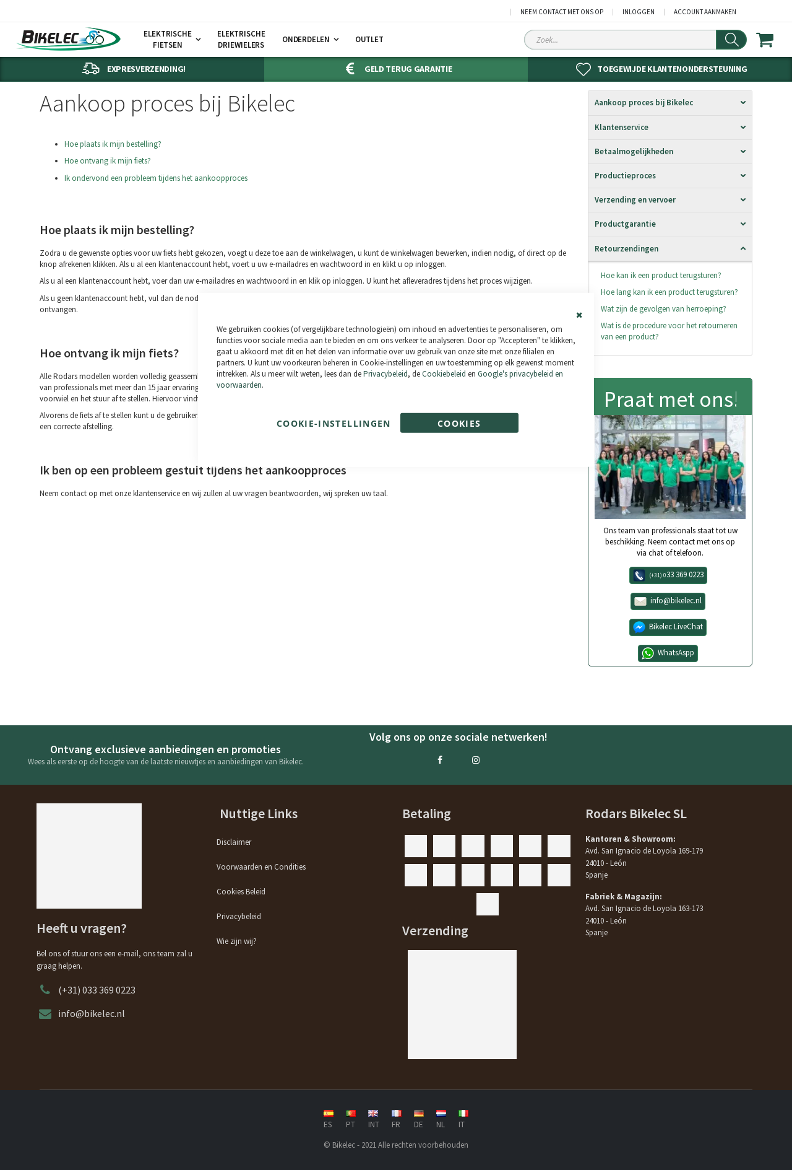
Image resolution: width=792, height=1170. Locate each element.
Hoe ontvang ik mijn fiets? (107, 160)
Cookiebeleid (444, 374)
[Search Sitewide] (635, 40)
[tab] (670, 103)
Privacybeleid (385, 374)
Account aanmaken (705, 12)
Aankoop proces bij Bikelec (644, 102)
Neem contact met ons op (561, 12)
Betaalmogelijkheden (634, 151)
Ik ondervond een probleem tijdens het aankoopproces (156, 178)
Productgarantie (625, 224)
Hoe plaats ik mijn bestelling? (112, 144)
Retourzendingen (626, 248)
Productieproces (625, 175)
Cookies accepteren (459, 424)
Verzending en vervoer (635, 199)
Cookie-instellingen (334, 423)
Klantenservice (621, 127)
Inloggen (638, 12)
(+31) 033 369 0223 (97, 990)
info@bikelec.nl (91, 1013)
